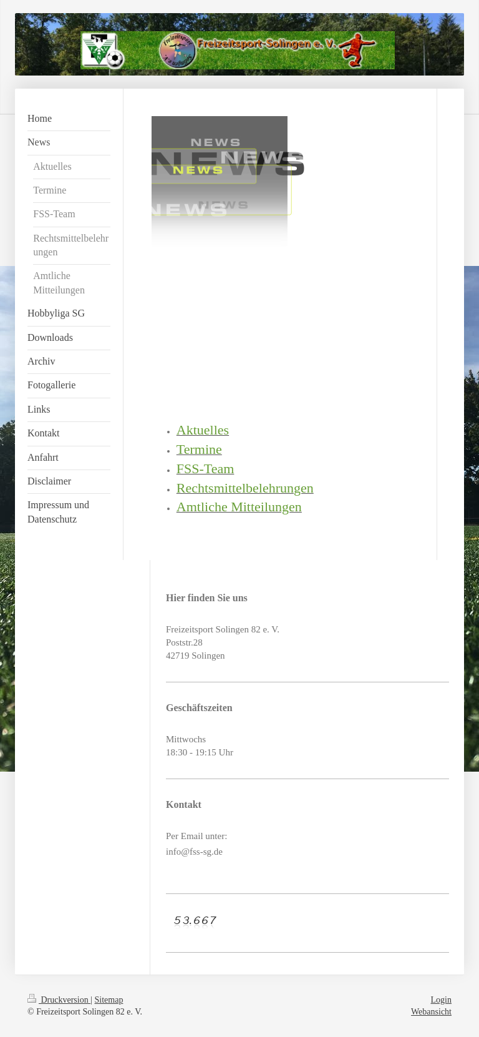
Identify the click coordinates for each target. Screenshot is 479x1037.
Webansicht (431, 1011)
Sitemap (109, 1000)
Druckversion (58, 1000)
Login (441, 1000)
